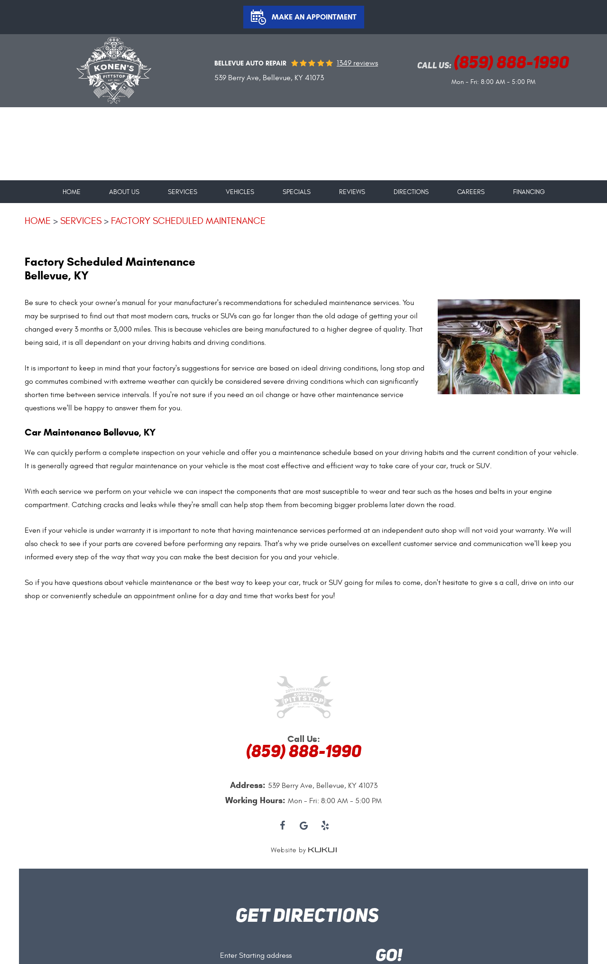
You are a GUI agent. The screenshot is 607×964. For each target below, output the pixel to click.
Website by (304, 850)
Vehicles (240, 192)
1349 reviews (357, 63)
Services (182, 192)
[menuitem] (72, 188)
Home (72, 192)
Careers (471, 192)
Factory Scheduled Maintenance (188, 220)
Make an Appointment (314, 16)
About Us (124, 192)
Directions (411, 192)
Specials (297, 192)
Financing (529, 192)
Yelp (325, 826)
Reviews (352, 192)
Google (304, 826)
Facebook (282, 826)
